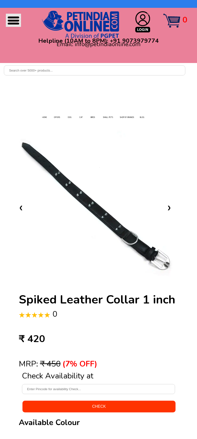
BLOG (142, 117)
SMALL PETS (108, 117)
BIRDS (93, 117)
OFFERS (57, 117)
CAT (81, 117)
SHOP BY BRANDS (127, 117)
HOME (44, 117)
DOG (70, 117)
